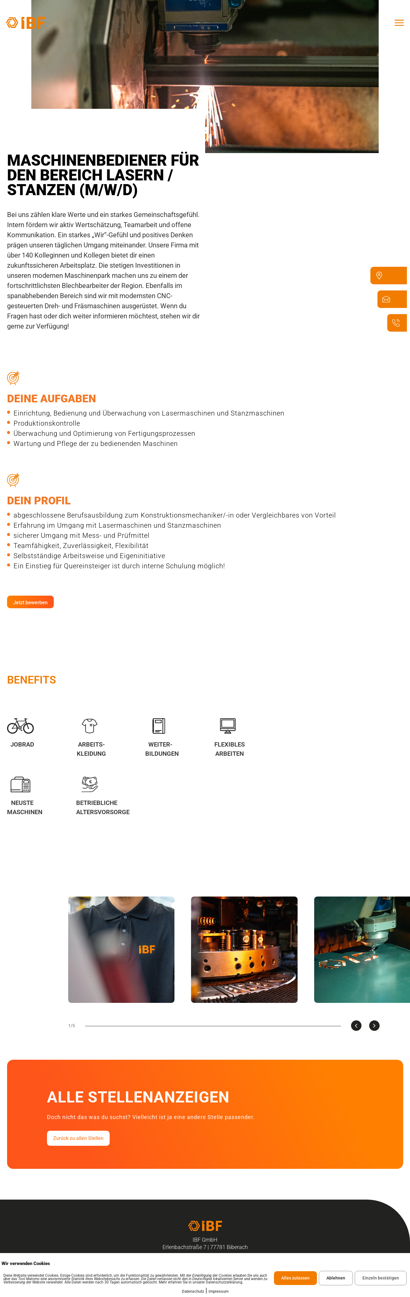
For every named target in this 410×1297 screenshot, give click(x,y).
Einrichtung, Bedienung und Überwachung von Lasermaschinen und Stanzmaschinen (145, 413)
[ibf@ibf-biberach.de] (389, 307)
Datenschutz (193, 1291)
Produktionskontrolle (43, 423)
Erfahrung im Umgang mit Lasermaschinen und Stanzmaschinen (114, 525)
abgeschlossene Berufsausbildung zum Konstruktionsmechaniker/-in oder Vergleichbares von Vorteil (171, 515)
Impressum (218, 1291)
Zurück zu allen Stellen (78, 1138)
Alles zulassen (295, 1277)
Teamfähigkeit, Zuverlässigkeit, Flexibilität (78, 546)
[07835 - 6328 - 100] (399, 331)
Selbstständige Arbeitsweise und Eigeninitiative (86, 556)
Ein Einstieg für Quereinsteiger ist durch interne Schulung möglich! (116, 566)
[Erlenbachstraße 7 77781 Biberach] (382, 283)
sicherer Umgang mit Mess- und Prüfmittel (78, 535)
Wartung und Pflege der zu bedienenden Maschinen (92, 444)
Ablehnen (335, 1277)
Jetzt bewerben (30, 602)
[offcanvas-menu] (399, 22)
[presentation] (356, 1025)
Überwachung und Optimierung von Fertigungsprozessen (101, 433)
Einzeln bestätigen (380, 1277)
